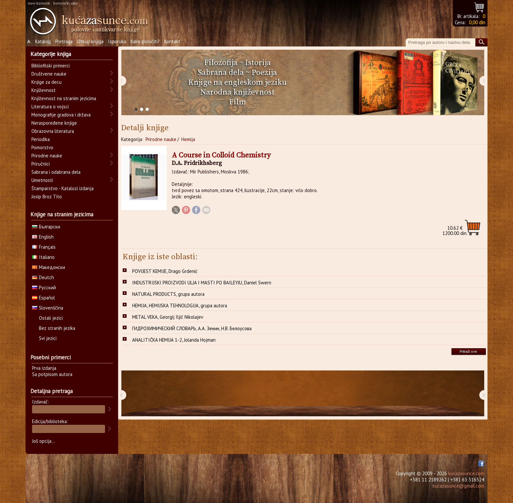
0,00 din (477, 22)
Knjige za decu (46, 82)
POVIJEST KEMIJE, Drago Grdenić (165, 271)
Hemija (188, 139)
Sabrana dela (221, 73)
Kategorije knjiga (50, 54)
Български (46, 227)
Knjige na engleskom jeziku (237, 82)
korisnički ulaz (65, 3)
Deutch (43, 277)
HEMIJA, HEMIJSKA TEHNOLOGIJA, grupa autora (179, 305)
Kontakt (172, 41)
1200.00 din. (455, 230)
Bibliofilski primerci (50, 66)
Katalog (43, 41)
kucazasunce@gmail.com (458, 486)
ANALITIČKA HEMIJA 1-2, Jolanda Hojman (174, 340)
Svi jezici (48, 338)
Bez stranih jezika (57, 328)
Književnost (43, 90)
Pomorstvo (42, 147)
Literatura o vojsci (50, 106)
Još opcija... (43, 441)
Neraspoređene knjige (54, 123)
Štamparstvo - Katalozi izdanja (62, 188)
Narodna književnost (237, 92)
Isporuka (117, 41)
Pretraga (64, 41)
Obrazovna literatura (52, 131)
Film (237, 102)
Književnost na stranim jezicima (63, 98)
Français (44, 247)
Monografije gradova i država (61, 115)
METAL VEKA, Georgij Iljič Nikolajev (167, 317)
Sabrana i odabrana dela (55, 172)
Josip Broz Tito (46, 196)
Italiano (43, 257)
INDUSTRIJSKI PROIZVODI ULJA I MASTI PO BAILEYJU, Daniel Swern (201, 282)
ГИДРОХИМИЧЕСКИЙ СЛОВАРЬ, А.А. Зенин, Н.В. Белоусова (192, 328)
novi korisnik (39, 3)
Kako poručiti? (145, 41)
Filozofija (220, 63)
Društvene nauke (48, 74)
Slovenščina (47, 308)
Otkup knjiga (90, 41)
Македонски (48, 267)
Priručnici (40, 164)
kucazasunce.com (466, 473)
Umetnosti (42, 180)
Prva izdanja (44, 368)
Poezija (264, 73)
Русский (44, 287)
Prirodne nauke (161, 139)
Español (43, 298)
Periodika (40, 139)
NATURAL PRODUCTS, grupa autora (168, 294)
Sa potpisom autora (52, 374)
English (43, 237)
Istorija (258, 63)
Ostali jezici (51, 318)
